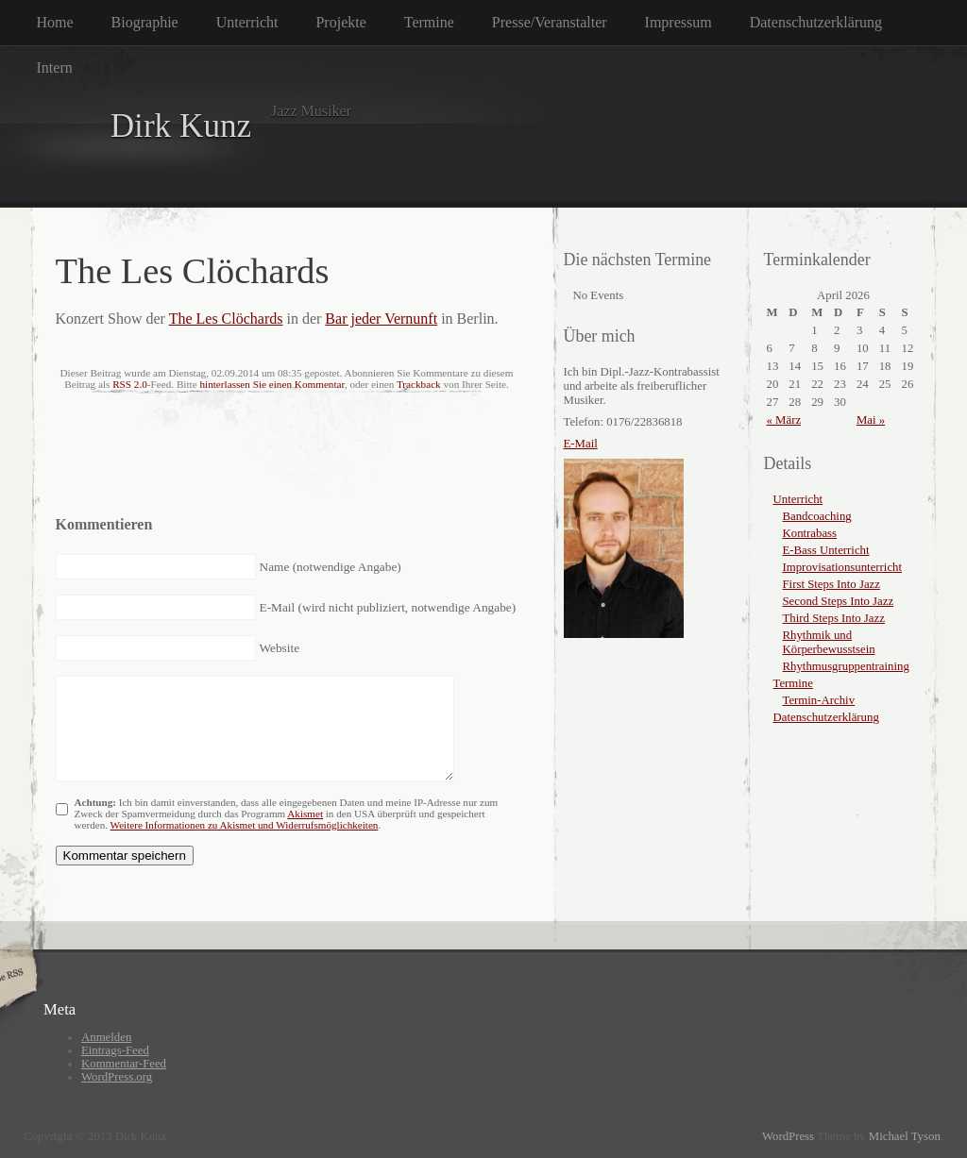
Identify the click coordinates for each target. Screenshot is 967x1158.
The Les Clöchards (226, 318)
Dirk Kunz (181, 126)
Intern (55, 67)
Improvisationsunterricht (843, 567)
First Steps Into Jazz (831, 584)
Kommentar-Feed (123, 1063)
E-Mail (581, 443)
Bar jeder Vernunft (381, 318)
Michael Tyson (905, 1136)
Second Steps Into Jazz (838, 601)
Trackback (419, 384)
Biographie (144, 22)
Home (55, 22)
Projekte (340, 22)
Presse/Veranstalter (549, 22)
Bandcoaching (817, 516)
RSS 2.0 (129, 384)
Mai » (871, 420)
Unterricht (247, 22)
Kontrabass (810, 533)
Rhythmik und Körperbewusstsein (829, 642)
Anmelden (106, 1037)
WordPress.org (116, 1076)
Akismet (305, 813)
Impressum (678, 22)
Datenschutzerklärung (816, 22)
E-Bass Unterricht (826, 550)
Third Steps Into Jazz (834, 618)
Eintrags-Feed (115, 1050)
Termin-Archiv (819, 700)
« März (784, 420)
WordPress (788, 1136)
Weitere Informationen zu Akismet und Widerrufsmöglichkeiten (244, 825)
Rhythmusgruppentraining (846, 666)
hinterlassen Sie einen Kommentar (271, 384)
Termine (429, 22)
